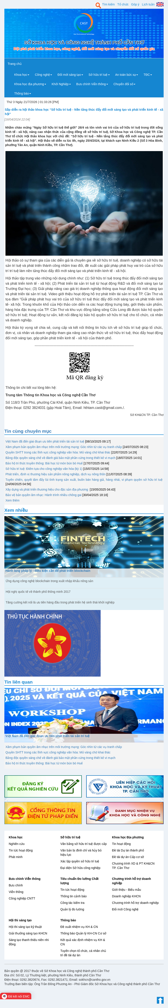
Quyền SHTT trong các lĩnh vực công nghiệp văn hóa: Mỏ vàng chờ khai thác (57, 452)
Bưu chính (16, 885)
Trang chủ (15, 63)
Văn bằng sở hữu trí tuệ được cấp (83, 844)
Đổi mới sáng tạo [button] (70, 74)
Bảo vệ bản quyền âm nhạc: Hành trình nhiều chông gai (43, 495)
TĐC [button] (148, 74)
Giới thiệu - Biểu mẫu (126, 889)
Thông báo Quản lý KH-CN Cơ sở (83, 933)
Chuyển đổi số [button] (124, 84)
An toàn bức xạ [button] (126, 74)
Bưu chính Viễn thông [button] (92, 84)
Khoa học (16, 837)
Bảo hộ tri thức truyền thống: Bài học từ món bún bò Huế (44, 463)
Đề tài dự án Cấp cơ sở (128, 857)
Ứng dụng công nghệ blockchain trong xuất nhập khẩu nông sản (49, 581)
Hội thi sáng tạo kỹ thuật (25, 927)
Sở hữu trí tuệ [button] (99, 74)
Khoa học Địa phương (128, 837)
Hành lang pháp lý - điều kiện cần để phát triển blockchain (47, 570)
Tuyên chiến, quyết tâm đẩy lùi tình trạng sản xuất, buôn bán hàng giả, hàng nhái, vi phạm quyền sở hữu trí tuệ (84, 479)
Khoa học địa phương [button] (30, 84)
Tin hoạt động (121, 844)
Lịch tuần (148, 4)
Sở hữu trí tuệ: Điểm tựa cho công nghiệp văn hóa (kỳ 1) (43, 468)
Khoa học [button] (21, 74)
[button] (6, 799)
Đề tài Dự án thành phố (128, 850)
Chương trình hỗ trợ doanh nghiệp (135, 903)
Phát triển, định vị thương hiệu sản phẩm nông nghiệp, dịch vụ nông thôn (55, 474)
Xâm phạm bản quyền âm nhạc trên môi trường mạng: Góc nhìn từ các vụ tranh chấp (63, 447)
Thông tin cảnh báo (73, 896)
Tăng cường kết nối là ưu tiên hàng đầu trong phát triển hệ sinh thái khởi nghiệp (60, 602)
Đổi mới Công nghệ (125, 909)
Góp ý (135, 4)
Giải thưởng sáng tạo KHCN (28, 933)
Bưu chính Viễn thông (24, 878)
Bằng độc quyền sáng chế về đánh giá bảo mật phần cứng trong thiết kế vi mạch (60, 458)
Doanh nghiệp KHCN (126, 896)
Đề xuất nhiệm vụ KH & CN (79, 927)
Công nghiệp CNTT (22, 898)
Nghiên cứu (16, 844)
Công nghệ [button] (43, 74)
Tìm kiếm (108, 4)
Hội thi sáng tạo (20, 920)
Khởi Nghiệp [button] (61, 84)
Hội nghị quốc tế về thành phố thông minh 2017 (38, 591)
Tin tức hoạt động (21, 850)
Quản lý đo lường (72, 909)
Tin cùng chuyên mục (28, 431)
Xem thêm (12, 500)
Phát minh (16, 857)
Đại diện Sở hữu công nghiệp (80, 868)
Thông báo (68, 920)
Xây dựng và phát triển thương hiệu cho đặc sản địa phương (47, 489)
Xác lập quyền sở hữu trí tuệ (79, 861)
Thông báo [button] (22, 93)
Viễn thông (16, 892)
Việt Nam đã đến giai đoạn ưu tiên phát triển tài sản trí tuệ (44, 441)
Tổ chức (122, 4)
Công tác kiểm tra (72, 903)
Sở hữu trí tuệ (70, 837)
